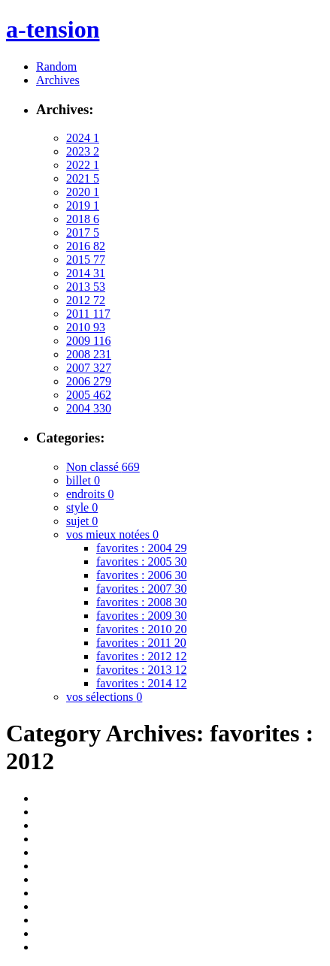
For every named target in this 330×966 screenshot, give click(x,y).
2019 (82, 205)
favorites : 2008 (141, 602)
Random (56, 66)
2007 (88, 367)
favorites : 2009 (141, 615)
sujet (82, 521)
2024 (82, 137)
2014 (85, 273)
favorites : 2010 (141, 629)
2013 (85, 286)
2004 (88, 408)
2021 (82, 178)
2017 (82, 232)
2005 (88, 394)
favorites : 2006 (141, 575)
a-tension (52, 29)
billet (83, 480)
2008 (88, 354)
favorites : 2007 (141, 588)
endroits (90, 494)
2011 (88, 313)
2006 (88, 381)
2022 (82, 164)
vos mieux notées (112, 534)
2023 (82, 151)
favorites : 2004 (141, 548)
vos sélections (104, 696)
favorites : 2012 (141, 656)
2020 (82, 192)
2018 (82, 219)
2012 (85, 300)
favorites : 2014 (141, 683)
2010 (85, 327)
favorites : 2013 (141, 669)
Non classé (103, 466)
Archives (58, 80)
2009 (88, 340)
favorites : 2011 (141, 642)
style (82, 507)
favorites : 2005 (141, 561)
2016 (85, 246)
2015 (85, 259)
